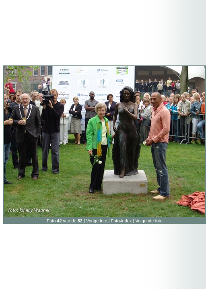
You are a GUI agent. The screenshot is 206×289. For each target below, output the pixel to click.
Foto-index (121, 220)
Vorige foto (96, 220)
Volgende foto (148, 220)
